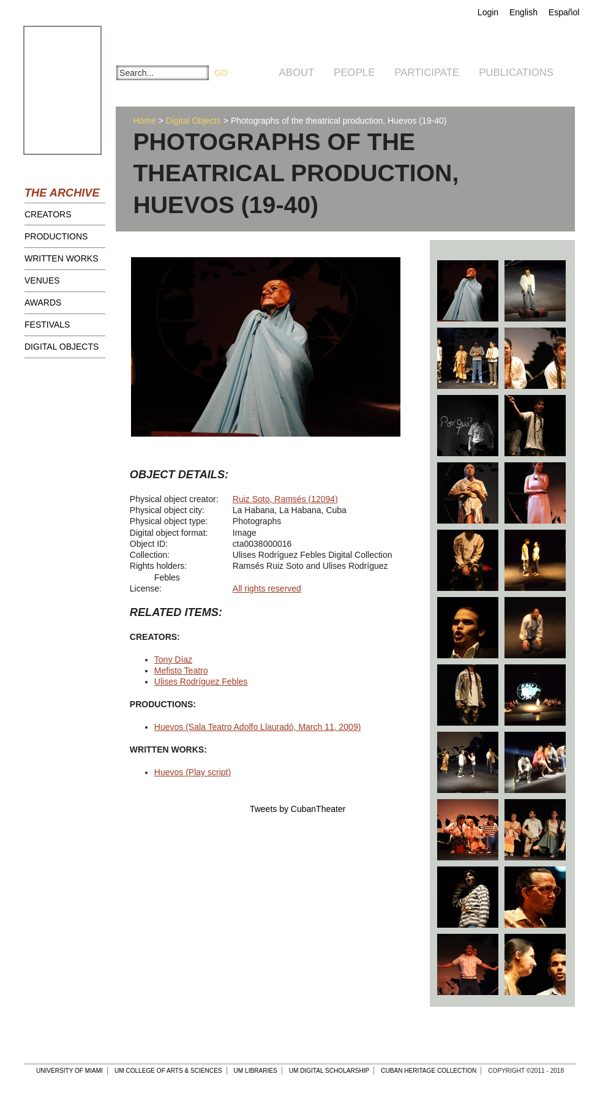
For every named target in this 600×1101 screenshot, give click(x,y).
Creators (48, 214)
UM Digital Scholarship (329, 1070)
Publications (516, 72)
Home (144, 121)
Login (488, 12)
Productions (56, 236)
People (354, 72)
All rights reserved (267, 588)
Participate (426, 72)
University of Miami (69, 1070)
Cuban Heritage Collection (428, 1070)
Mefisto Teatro (181, 670)
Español (564, 12)
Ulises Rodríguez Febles (201, 681)
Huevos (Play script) (192, 772)
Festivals (47, 324)
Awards (42, 302)
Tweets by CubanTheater (297, 809)
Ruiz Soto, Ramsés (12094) (285, 499)
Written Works (61, 258)
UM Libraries (255, 1070)
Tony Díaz (173, 659)
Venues (42, 280)
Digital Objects (61, 346)
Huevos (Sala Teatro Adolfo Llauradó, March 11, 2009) (257, 727)
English (523, 12)
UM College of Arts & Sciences (168, 1070)
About (297, 72)
